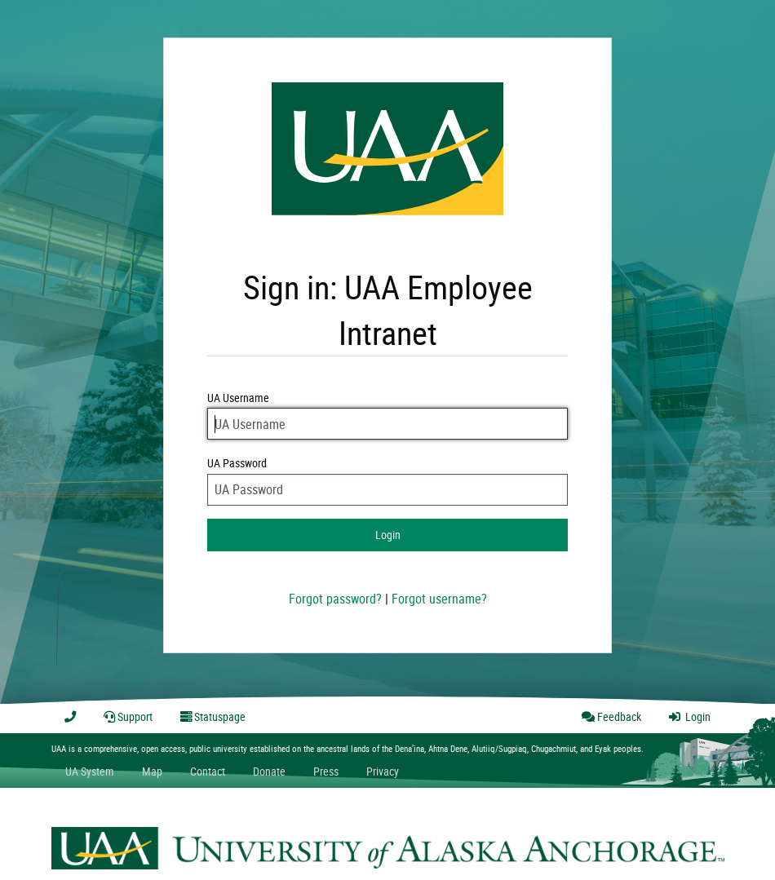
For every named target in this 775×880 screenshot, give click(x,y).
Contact (207, 771)
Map (152, 771)
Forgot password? (335, 599)
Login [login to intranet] (388, 534)
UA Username (387, 415)
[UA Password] (387, 490)
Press (326, 771)
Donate (269, 771)
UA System (89, 771)
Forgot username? (439, 599)
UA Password (387, 480)
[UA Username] (387, 424)
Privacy (382, 771)
